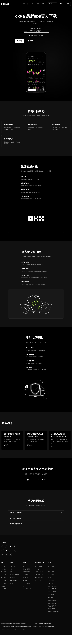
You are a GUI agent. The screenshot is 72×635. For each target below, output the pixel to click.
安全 (33, 4)
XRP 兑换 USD (39, 577)
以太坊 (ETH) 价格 (53, 589)
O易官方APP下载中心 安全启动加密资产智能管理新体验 (14, 630)
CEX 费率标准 (26, 572)
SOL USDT (51, 580)
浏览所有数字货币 (14, 574)
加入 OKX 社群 (27, 589)
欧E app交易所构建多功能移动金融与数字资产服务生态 (18, 623)
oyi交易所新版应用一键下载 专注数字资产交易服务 (43, 626)
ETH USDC (51, 569)
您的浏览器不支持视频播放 (36, 73)
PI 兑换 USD (38, 580)
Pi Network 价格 (52, 591)
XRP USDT (51, 583)
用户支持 (25, 577)
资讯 (38, 4)
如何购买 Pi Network (53, 611)
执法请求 (3, 586)
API (24, 566)
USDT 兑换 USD (39, 572)
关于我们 (3, 566)
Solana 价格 (51, 594)
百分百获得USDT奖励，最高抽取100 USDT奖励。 (36, 32)
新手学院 (12, 577)
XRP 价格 (50, 597)
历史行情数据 (26, 569)
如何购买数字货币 (52, 600)
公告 (24, 586)
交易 (28, 4)
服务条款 (3, 574)
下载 (68, 4)
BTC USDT (51, 572)
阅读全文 (7, 445)
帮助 (43, 4)
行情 (23, 4)
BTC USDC (51, 566)
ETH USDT (51, 574)
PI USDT (50, 577)
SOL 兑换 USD (39, 574)
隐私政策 (3, 577)
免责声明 (3, 580)
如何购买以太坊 (52, 606)
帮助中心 (25, 580)
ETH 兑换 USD (39, 569)
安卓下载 (30, 41)
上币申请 (25, 574)
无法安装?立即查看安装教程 (36, 36)
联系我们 (3, 572)
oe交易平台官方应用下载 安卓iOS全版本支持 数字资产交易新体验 (16, 626)
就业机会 (3, 569)
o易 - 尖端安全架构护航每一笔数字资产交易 (41, 623)
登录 (61, 4)
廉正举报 (3, 583)
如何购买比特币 (52, 603)
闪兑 (11, 569)
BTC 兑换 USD (39, 566)
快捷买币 (12, 566)
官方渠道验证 (26, 583)
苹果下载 (19, 41)
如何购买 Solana (52, 609)
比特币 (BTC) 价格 (52, 586)
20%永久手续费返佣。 (36, 30)
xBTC (11, 583)
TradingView (13, 580)
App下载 (3, 589)
